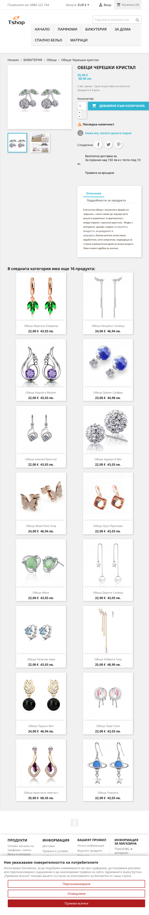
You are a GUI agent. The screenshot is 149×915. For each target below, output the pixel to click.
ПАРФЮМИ (67, 29)
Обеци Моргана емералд (41, 326)
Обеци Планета (108, 792)
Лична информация (90, 845)
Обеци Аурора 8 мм (107, 459)
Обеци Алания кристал (41, 459)
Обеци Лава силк (108, 726)
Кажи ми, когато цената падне (108, 133)
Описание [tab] (93, 193)
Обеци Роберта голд (108, 659)
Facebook (74, 823)
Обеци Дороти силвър (108, 592)
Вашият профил (91, 840)
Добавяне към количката (118, 105)
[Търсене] (117, 20)
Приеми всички (76, 903)
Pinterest (118, 144)
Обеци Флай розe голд (41, 526)
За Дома (123, 29)
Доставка (48, 846)
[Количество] (82, 106)
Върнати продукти (89, 850)
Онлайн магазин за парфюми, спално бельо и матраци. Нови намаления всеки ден (21, 854)
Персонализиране (76, 884)
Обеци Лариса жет (41, 726)
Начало (42, 29)
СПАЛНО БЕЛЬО (48, 40)
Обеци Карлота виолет (41, 392)
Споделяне (98, 144)
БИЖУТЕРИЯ (96, 29)
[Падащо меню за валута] (84, 5)
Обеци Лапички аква (41, 659)
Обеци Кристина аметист (41, 792)
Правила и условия (55, 851)
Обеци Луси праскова (108, 526)
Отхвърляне (77, 893)
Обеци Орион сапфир (108, 392)
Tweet (108, 144)
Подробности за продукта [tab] (106, 200)
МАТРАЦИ (79, 40)
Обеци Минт (41, 592)
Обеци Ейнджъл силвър (108, 326)
